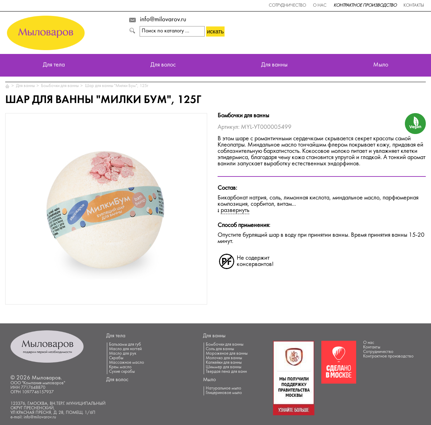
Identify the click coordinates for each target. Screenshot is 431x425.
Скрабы (116, 358)
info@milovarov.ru (163, 20)
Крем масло (120, 367)
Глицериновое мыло (224, 393)
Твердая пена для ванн (226, 372)
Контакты (413, 5)
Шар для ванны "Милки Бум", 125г (116, 86)
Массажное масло (126, 363)
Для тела (54, 65)
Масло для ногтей (125, 349)
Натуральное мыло (223, 388)
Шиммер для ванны (223, 367)
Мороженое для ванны (227, 354)
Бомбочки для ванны (60, 86)
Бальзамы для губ (125, 345)
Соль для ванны (220, 349)
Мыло (380, 65)
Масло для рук (122, 354)
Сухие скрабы (122, 372)
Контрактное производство (365, 5)
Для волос (163, 65)
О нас (320, 5)
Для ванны (274, 65)
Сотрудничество (287, 5)
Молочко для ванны (224, 358)
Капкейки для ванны (224, 363)
